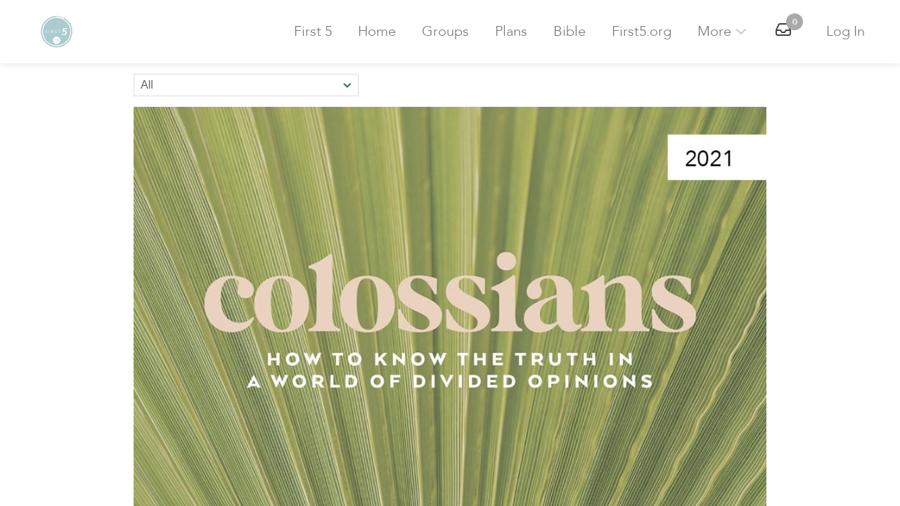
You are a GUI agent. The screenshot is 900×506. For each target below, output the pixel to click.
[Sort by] (246, 85)
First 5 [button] (313, 31)
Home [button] (377, 31)
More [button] (724, 31)
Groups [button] (445, 31)
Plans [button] (511, 31)
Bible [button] (569, 31)
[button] (56, 32)
